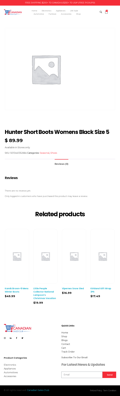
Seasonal (44, 153)
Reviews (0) (61, 164)
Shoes (53, 153)
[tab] (61, 163)
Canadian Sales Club (38, 390)
